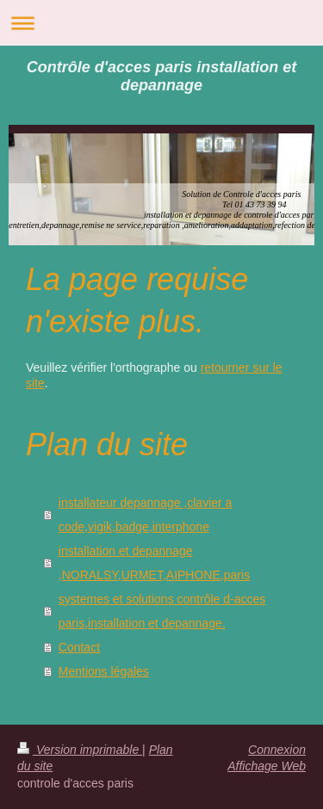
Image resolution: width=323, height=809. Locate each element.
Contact (79, 647)
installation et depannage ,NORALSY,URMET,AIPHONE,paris (154, 563)
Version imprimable (79, 750)
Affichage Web (266, 766)
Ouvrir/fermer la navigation (161, 22)
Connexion (277, 750)
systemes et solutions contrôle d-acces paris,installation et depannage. (162, 611)
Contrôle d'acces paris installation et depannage (161, 76)
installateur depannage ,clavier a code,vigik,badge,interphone (146, 515)
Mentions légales (104, 671)
